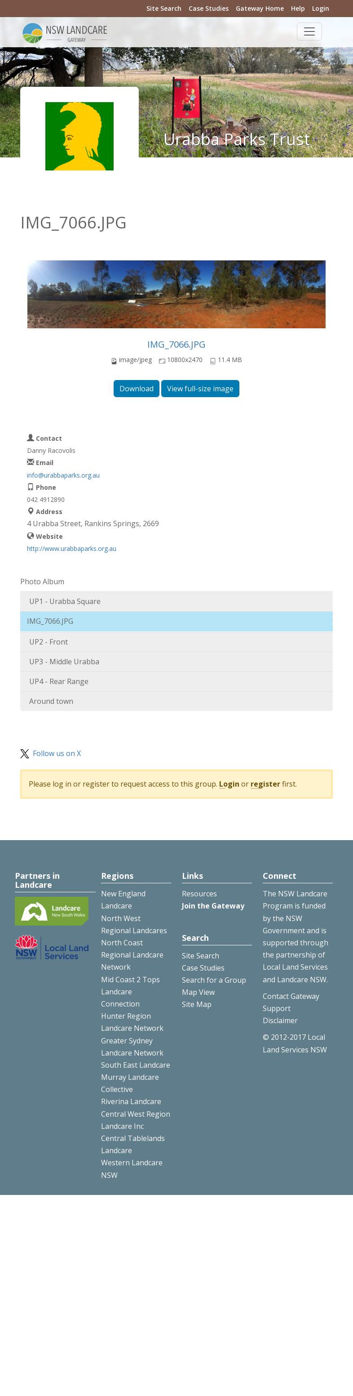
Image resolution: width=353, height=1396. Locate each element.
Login (320, 8)
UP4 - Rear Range (58, 681)
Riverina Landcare (131, 1101)
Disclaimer (280, 1020)
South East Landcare (135, 1065)
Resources (199, 894)
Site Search (163, 8)
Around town (51, 701)
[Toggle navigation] (309, 31)
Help (298, 8)
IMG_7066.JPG (176, 344)
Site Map (197, 1004)
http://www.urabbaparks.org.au (71, 548)
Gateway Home (260, 8)
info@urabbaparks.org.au (63, 475)
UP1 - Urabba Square (65, 601)
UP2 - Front (48, 642)
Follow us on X (57, 753)
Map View (198, 992)
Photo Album (42, 581)
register (265, 784)
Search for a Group (214, 980)
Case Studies (209, 8)
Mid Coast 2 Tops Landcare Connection (130, 992)
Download (136, 389)
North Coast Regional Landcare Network (132, 955)
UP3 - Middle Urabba (64, 662)
